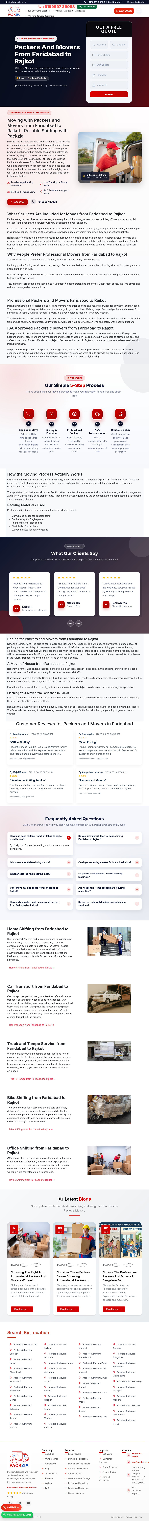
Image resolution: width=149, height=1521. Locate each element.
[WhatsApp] (18, 1514)
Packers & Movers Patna (58, 1363)
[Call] (12, 1507)
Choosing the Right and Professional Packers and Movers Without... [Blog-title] (28, 1276)
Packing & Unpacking (76, 1483)
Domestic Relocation (76, 1459)
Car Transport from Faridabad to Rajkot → (31, 1025)
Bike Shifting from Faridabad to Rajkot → (31, 1129)
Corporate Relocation (76, 1469)
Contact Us (49, 1464)
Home (21, 78)
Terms (129, 1518)
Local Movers (73, 1454)
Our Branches (115, 2)
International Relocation (77, 1464)
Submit (109, 94)
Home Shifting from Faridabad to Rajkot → (32, 968)
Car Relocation (73, 1474)
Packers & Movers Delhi (24, 1345)
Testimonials (49, 1474)
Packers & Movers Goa (126, 1405)
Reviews (47, 1479)
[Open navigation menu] (138, 11)
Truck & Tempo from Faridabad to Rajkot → (32, 1079)
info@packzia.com (15, 2)
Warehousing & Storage (77, 1479)
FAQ (45, 1488)
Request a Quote (135, 2)
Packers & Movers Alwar (93, 1378)
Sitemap (138, 1518)
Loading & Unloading (76, 1488)
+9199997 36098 (94, 2)
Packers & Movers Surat (93, 1393)
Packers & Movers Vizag (127, 1381)
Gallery (47, 1483)
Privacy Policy (107, 1472)
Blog (45, 1469)
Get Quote (105, 1454)
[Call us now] (56, 6)
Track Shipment (108, 1467)
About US (18, 202)
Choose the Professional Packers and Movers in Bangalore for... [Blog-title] (120, 1276)
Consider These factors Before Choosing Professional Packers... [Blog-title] (73, 1276)
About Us (48, 1454)
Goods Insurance (74, 1493)
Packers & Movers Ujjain (93, 1417)
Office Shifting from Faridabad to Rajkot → (32, 1180)
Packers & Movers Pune (93, 1363)
